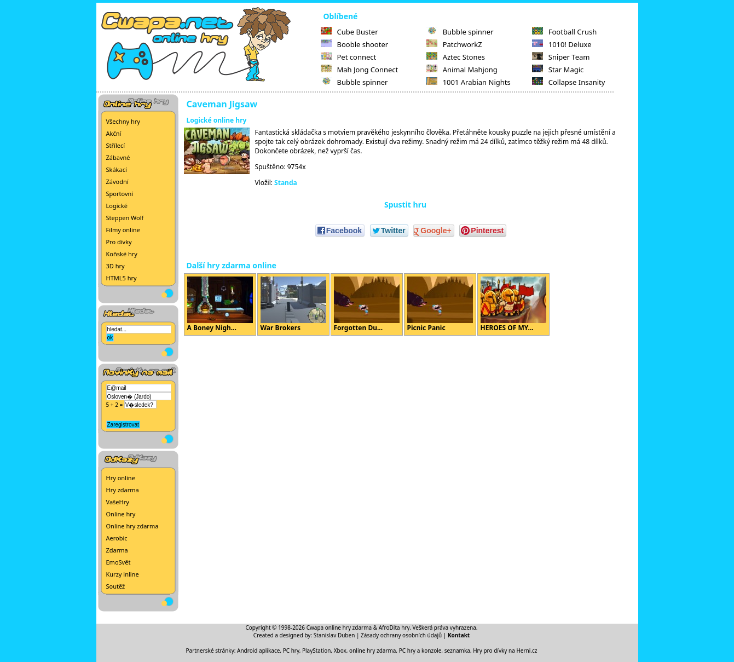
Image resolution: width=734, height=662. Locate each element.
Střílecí (115, 145)
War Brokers (293, 304)
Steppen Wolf (125, 218)
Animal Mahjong (462, 69)
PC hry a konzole (420, 650)
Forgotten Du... (367, 304)
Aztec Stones (455, 57)
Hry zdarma (122, 490)
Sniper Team (561, 57)
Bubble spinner (354, 82)
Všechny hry (123, 121)
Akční (114, 133)
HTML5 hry (121, 278)
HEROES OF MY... (513, 304)
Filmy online (123, 230)
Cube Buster (349, 32)
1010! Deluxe (562, 44)
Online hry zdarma (132, 526)
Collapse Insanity (568, 82)
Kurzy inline (122, 574)
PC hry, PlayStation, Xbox (314, 650)
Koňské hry (121, 254)
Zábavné (118, 157)
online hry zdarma (372, 650)
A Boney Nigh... (220, 304)
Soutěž (115, 586)
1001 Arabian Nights (468, 82)
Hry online (120, 478)
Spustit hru (405, 204)
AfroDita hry (394, 627)
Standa (285, 182)
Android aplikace (258, 650)
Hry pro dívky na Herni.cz (505, 650)
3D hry (115, 266)
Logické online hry (217, 120)
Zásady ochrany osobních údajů (401, 635)
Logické (117, 206)
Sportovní (120, 193)
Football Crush (564, 32)
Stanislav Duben (334, 635)
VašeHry (117, 502)
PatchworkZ (454, 44)
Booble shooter (355, 44)
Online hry (121, 514)
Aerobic (117, 538)
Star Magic (558, 69)
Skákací (116, 169)
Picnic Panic (440, 304)
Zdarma (117, 550)
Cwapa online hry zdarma (339, 627)
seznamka (457, 650)
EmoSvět (118, 562)
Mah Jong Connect (359, 69)
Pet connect (349, 57)
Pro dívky (119, 242)
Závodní (117, 181)
